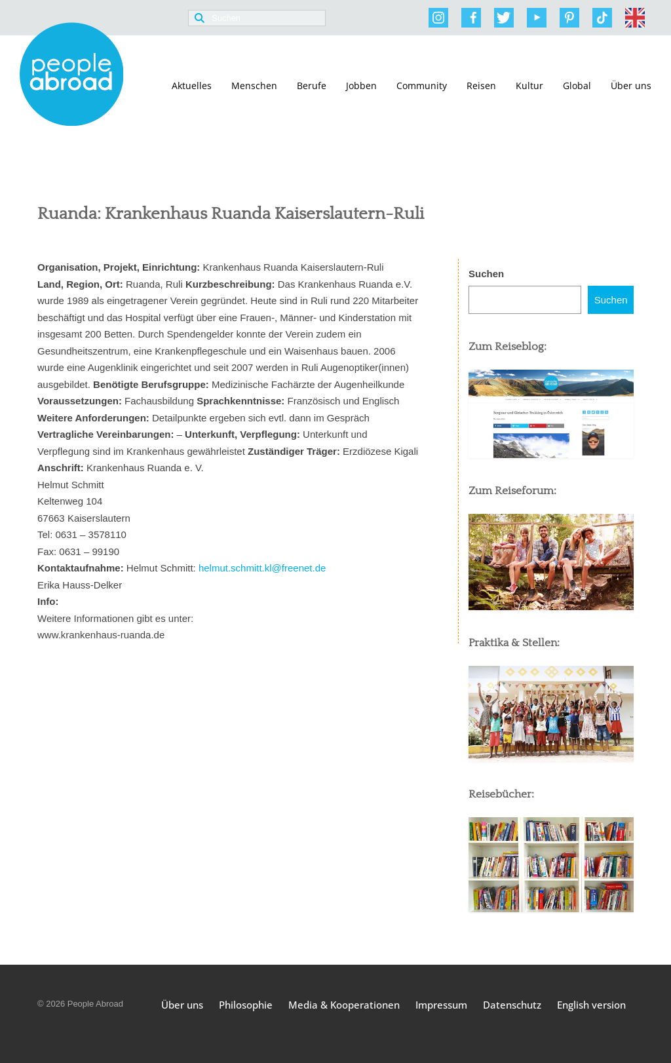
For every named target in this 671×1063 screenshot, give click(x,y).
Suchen (486, 273)
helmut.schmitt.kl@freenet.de (264, 567)
